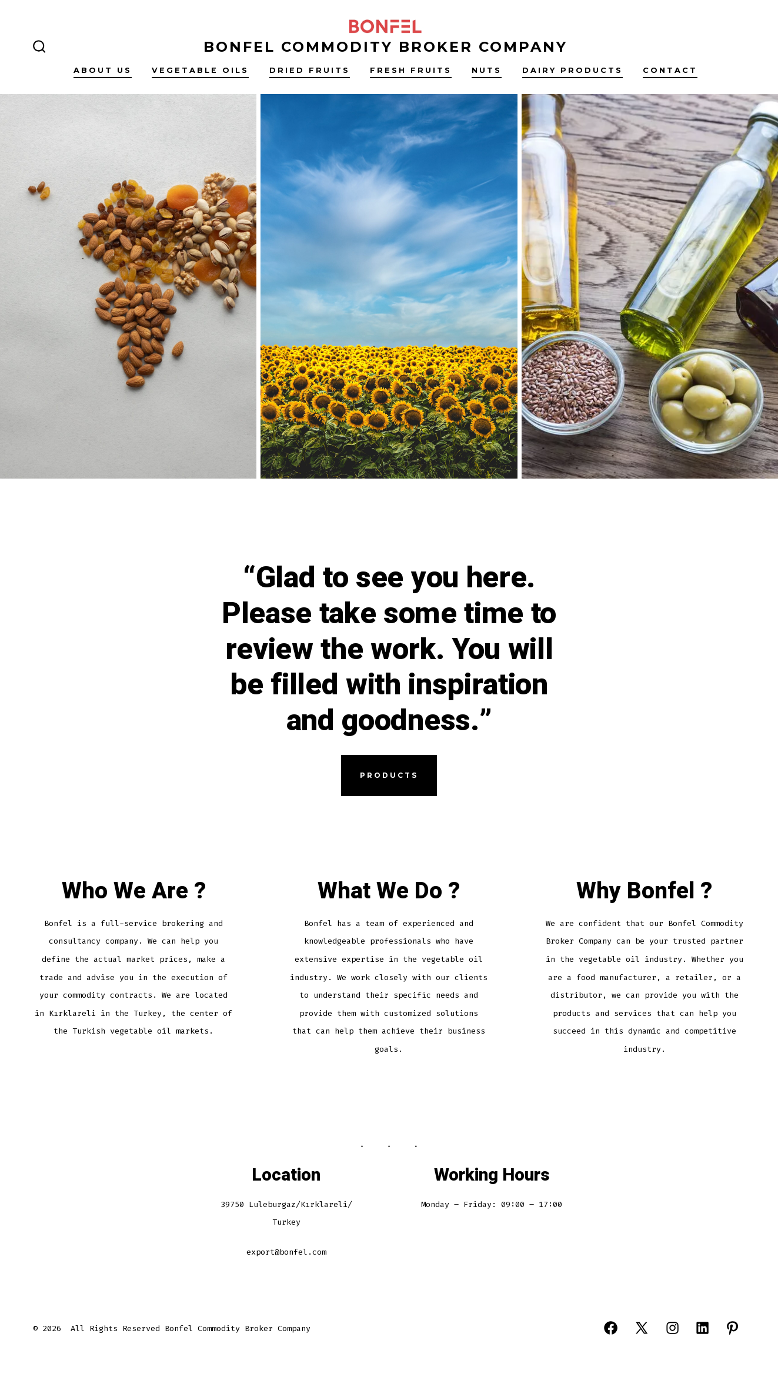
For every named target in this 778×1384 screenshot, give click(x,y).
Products (389, 775)
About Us (103, 70)
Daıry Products (572, 70)
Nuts (487, 70)
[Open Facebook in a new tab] (610, 1327)
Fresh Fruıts (411, 70)
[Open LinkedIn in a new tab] (702, 1327)
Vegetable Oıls (200, 70)
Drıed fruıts (309, 70)
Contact (670, 70)
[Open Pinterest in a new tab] (732, 1327)
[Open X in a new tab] (641, 1327)
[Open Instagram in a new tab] (672, 1327)
